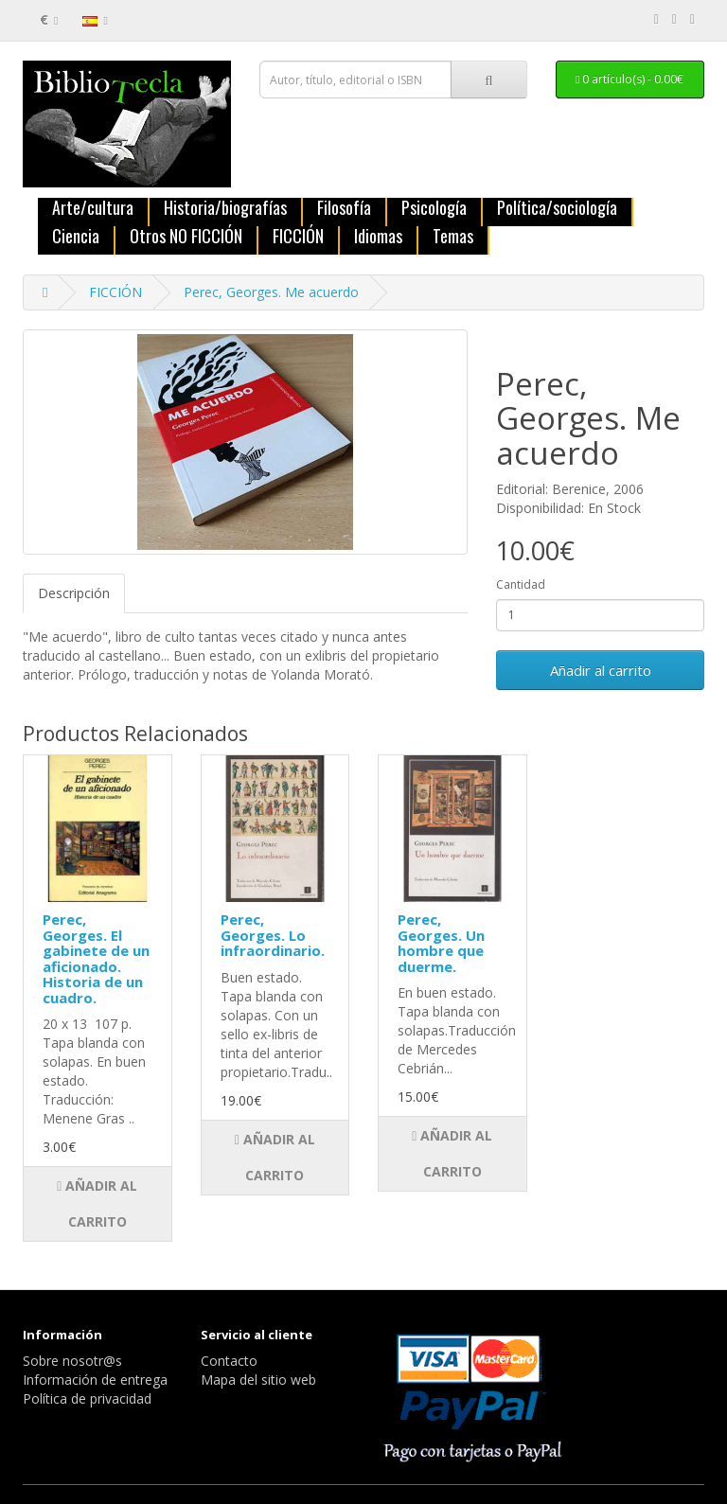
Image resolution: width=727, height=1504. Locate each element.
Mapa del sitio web (258, 1380)
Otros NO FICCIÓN (186, 237)
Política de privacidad (87, 1398)
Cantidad (520, 584)
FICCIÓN (298, 237)
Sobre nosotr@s (72, 1361)
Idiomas (378, 237)
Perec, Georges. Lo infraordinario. (273, 935)
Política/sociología (557, 209)
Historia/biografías (225, 209)
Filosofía (344, 209)
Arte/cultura (92, 209)
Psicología (434, 209)
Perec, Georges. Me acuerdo (271, 292)
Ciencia (75, 237)
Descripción (74, 593)
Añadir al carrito (600, 670)
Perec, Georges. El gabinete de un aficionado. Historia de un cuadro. (96, 958)
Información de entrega (95, 1380)
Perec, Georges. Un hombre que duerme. (441, 943)
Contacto (229, 1361)
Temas (453, 237)
